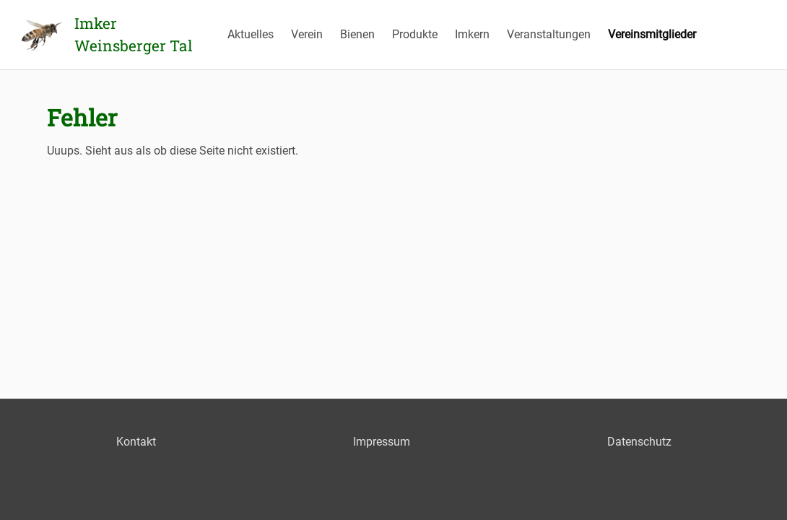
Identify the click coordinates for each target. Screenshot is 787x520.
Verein (307, 34)
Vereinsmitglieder (652, 34)
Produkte (415, 34)
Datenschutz (639, 441)
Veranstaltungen (549, 34)
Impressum (381, 441)
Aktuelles (250, 34)
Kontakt (136, 441)
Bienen (357, 34)
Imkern (472, 34)
